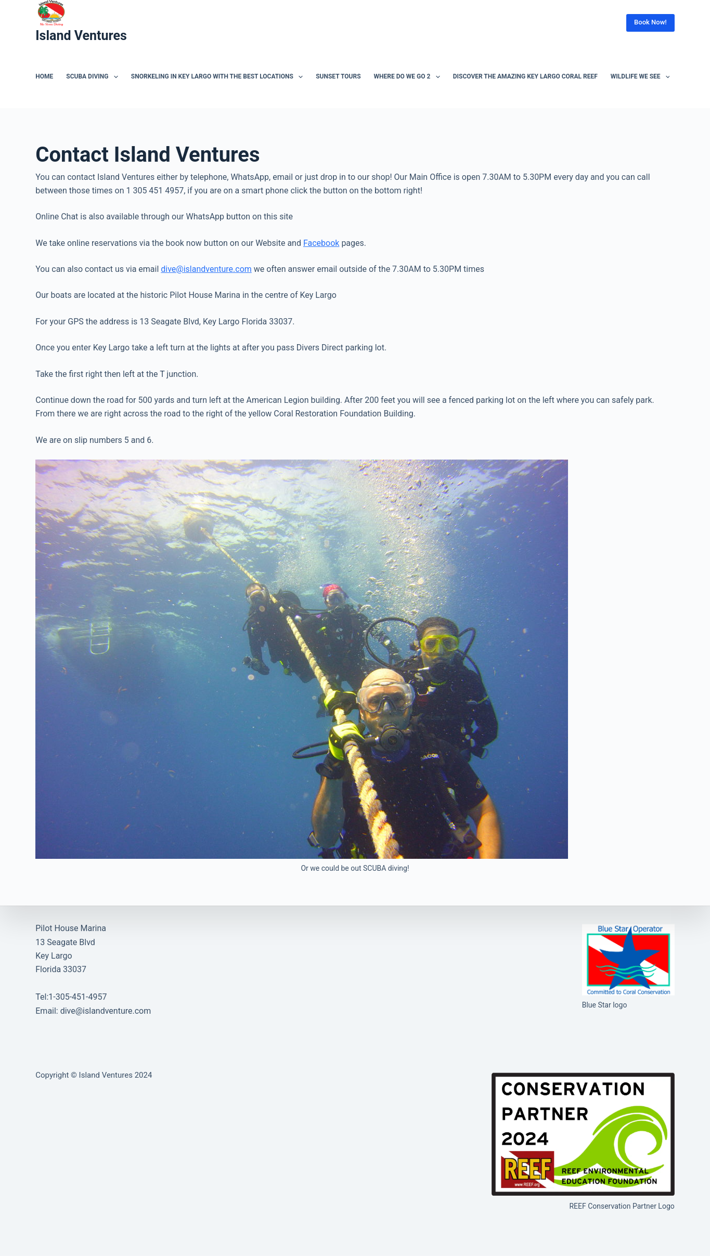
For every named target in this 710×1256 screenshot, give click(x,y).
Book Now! (650, 22)
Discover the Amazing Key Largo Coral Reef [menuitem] (525, 76)
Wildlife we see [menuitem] (642, 77)
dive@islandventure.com (206, 269)
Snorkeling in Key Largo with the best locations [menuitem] (219, 77)
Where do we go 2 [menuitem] (409, 77)
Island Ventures (81, 35)
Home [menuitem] (44, 76)
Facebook (321, 243)
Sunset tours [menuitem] (338, 76)
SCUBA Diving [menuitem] (94, 77)
